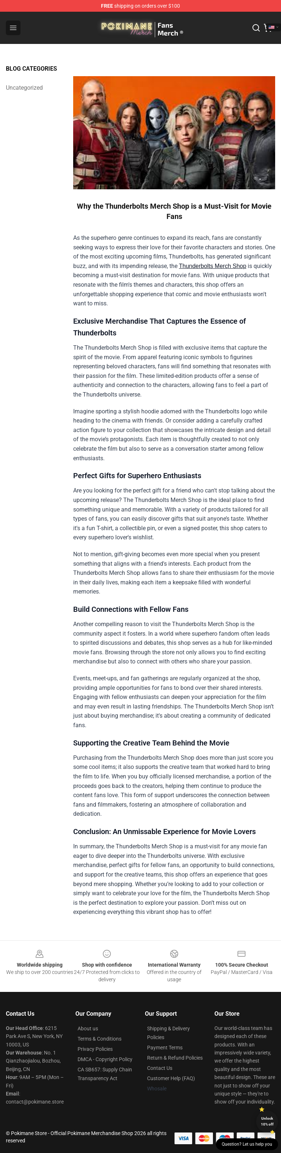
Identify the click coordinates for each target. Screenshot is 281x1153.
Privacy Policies (95, 1049)
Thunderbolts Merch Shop (212, 266)
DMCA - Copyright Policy (105, 1059)
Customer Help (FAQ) (171, 1078)
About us (88, 1028)
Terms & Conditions (99, 1039)
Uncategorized (24, 87)
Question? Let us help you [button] (247, 1144)
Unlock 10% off (267, 1121)
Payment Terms (165, 1047)
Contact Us (159, 1068)
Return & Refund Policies (175, 1058)
